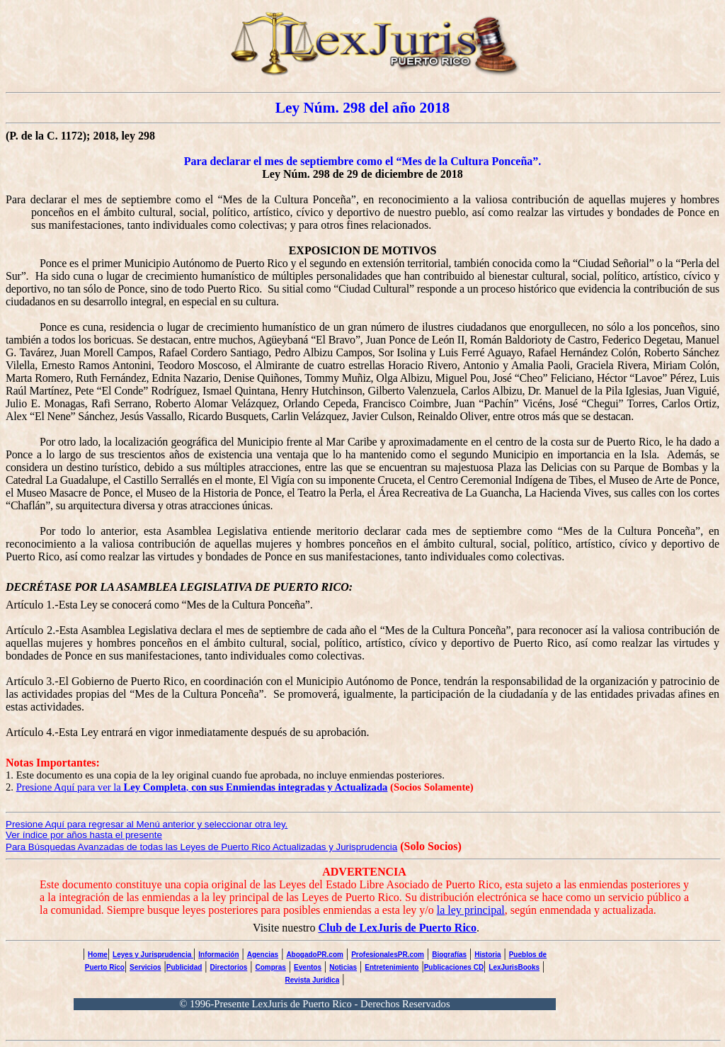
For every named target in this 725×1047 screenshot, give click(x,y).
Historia (487, 954)
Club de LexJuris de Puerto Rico (397, 928)
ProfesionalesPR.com (387, 954)
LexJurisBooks (514, 967)
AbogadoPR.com (314, 954)
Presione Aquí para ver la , (202, 787)
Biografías (449, 954)
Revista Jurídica (312, 980)
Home (98, 954)
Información (218, 954)
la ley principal (471, 910)
